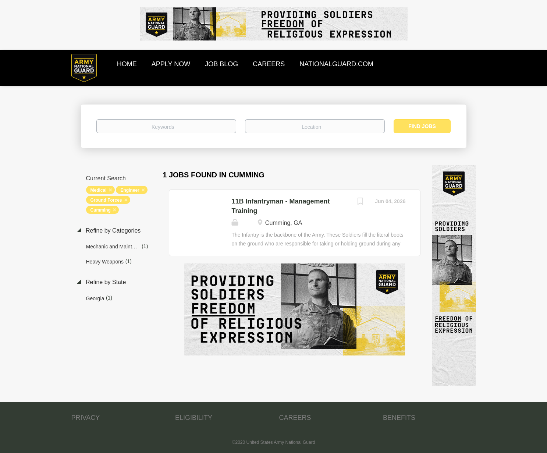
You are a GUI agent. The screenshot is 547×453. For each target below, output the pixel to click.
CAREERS (295, 417)
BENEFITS (399, 417)
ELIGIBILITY (193, 417)
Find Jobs (422, 126)
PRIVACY (85, 417)
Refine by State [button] (105, 282)
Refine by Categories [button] (112, 230)
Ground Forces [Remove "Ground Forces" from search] (106, 200)
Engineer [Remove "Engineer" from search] (129, 190)
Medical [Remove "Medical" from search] (98, 190)
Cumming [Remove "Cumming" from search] (100, 210)
